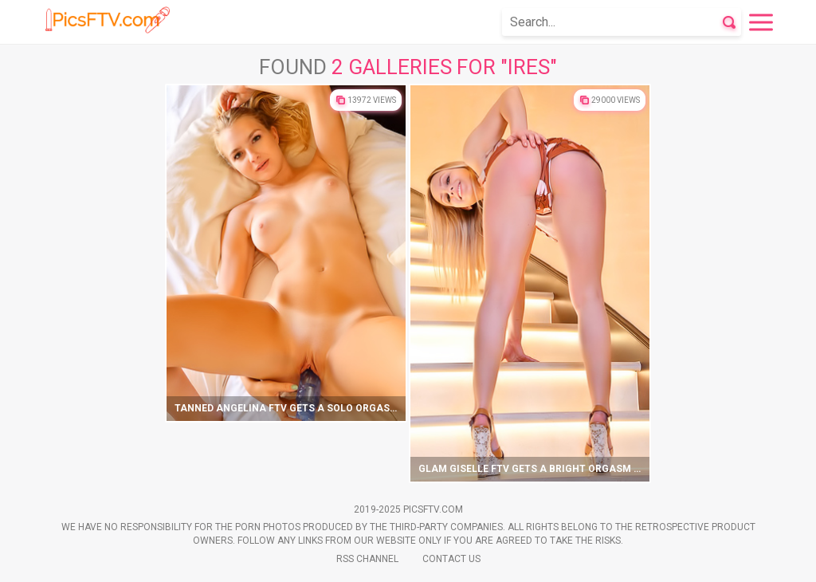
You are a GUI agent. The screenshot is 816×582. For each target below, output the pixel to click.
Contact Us (451, 558)
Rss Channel (367, 558)
